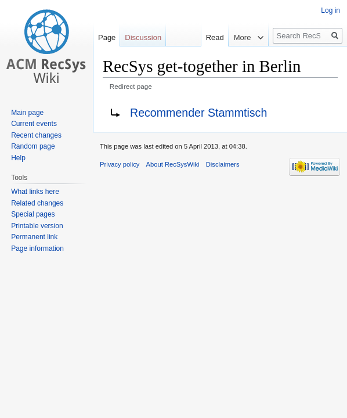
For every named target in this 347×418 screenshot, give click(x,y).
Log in (330, 10)
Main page (27, 113)
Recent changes (36, 135)
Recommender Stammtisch (198, 112)
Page (106, 37)
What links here (35, 192)
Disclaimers (223, 164)
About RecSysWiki (173, 164)
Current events (34, 124)
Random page (33, 146)
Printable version (37, 226)
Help (18, 158)
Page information (37, 248)
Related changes (37, 203)
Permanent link (34, 237)
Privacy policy (119, 164)
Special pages (33, 214)
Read (210, 37)
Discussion (143, 37)
